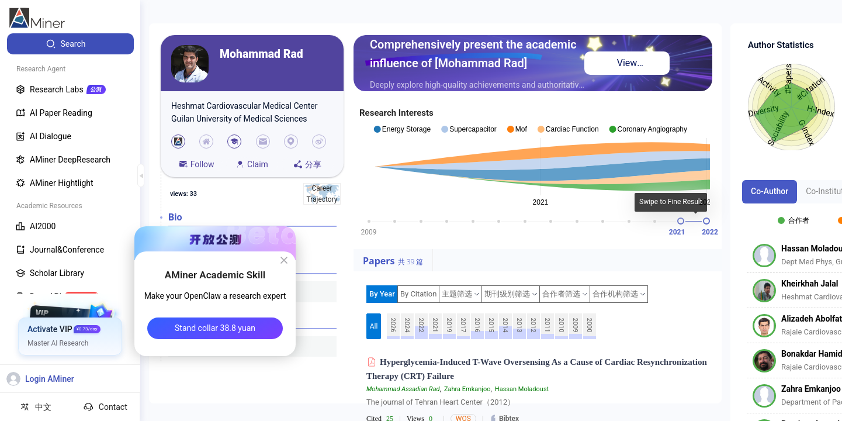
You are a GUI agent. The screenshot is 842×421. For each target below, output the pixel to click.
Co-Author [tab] (769, 191)
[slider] (681, 221)
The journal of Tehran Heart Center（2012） (440, 402)
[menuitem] (70, 43)
